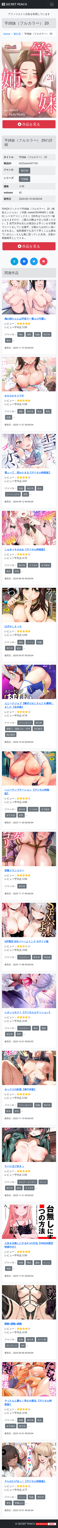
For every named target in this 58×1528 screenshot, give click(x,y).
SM (22, 1345)
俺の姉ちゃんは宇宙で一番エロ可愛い (25, 318)
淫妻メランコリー (14, 870)
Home (6, 33)
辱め (21, 334)
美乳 (48, 411)
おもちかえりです (14, 395)
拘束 (21, 1262)
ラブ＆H (33, 565)
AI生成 (47, 957)
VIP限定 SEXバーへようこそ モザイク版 (26, 941)
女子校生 (45, 565)
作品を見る (29, 124)
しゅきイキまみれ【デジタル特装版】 (25, 549)
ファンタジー (25, 722)
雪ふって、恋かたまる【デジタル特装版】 (27, 472)
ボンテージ (11, 1345)
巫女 (17, 1111)
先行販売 (38, 728)
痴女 (8, 571)
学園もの (19, 1502)
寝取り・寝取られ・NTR (18, 728)
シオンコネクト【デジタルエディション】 (27, 1012)
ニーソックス (12, 494)
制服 (37, 334)
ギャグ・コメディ (27, 1182)
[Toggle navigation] (52, 4)
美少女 (22, 1426)
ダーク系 (41, 1339)
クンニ (30, 642)
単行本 (17, 33)
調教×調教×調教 (13, 1323)
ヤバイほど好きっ (14, 1166)
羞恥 (29, 334)
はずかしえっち (13, 626)
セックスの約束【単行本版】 (20, 1089)
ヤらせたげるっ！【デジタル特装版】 (25, 1481)
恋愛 (8, 417)
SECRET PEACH (14, 4)
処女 (8, 340)
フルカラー (24, 957)
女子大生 (10, 815)
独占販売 (10, 734)
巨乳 (17, 571)
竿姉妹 (24, 179)
